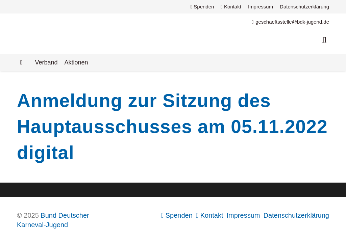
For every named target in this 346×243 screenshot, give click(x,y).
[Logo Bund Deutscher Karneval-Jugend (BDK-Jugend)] (103, 34)
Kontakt (231, 6)
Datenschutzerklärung (304, 6)
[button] (324, 39)
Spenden (202, 6)
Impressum (260, 6)
